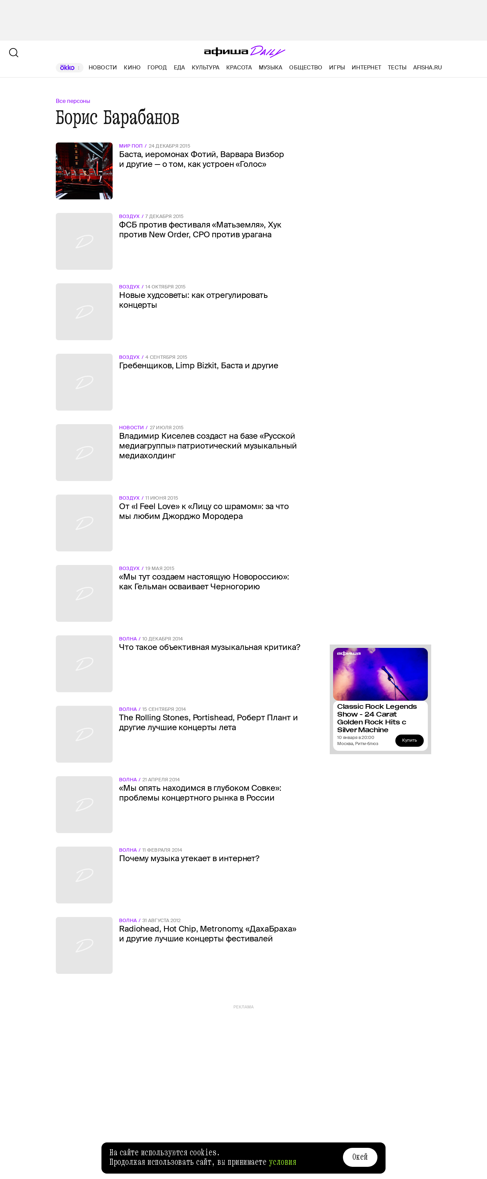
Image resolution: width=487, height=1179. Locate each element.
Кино (132, 67)
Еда (179, 67)
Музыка (270, 67)
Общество (305, 67)
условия (283, 1162)
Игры (337, 67)
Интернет (366, 67)
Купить (409, 740)
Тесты (397, 67)
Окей (360, 1157)
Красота (239, 67)
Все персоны (73, 101)
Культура (205, 67)
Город (157, 67)
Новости (103, 67)
